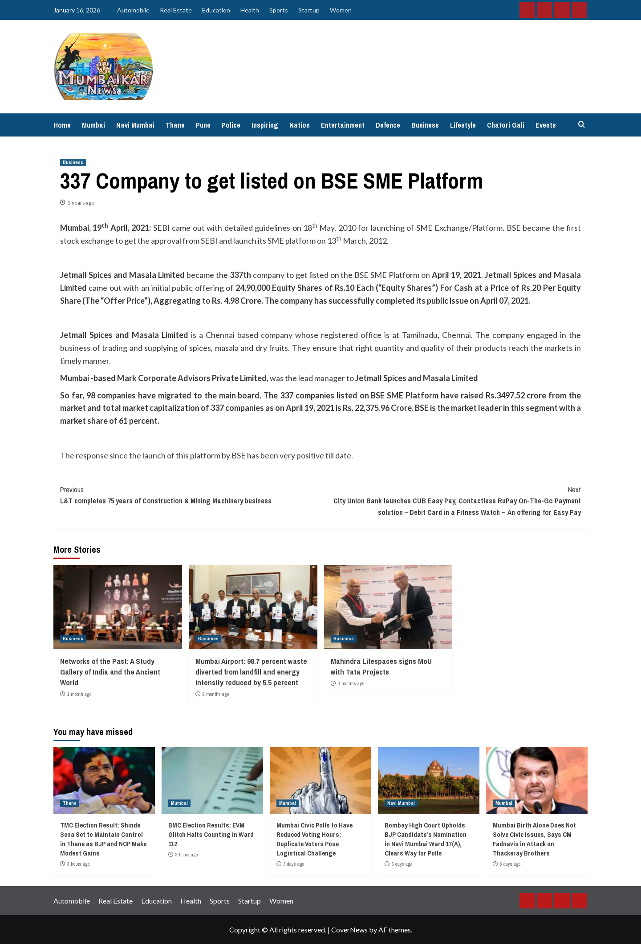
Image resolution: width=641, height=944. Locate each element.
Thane (175, 125)
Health (249, 10)
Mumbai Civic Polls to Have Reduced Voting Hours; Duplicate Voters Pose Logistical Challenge (314, 839)
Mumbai (93, 125)
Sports (278, 10)
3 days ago (294, 864)
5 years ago (81, 202)
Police (231, 125)
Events (546, 125)
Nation (299, 125)
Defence (388, 125)
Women (341, 10)
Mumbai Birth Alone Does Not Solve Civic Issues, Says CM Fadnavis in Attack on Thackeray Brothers (534, 839)
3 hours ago (78, 864)
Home (62, 125)
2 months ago (216, 694)
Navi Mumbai (135, 125)
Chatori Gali (505, 125)
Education (216, 10)
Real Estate (176, 10)
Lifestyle (463, 125)
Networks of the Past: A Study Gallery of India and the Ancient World (110, 671)
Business (425, 125)
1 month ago (79, 694)
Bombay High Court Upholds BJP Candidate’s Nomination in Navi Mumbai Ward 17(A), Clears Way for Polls (426, 839)
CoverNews (349, 929)
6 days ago (402, 864)
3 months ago (351, 683)
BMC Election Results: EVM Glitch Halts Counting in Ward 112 (211, 834)
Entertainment (343, 125)
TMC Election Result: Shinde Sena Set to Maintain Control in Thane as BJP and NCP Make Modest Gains (103, 839)
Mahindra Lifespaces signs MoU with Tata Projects (381, 666)
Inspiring (265, 125)
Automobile (133, 10)
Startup (309, 10)
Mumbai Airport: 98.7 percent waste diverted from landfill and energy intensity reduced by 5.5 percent (251, 671)
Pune (203, 125)
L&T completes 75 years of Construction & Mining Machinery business (190, 495)
